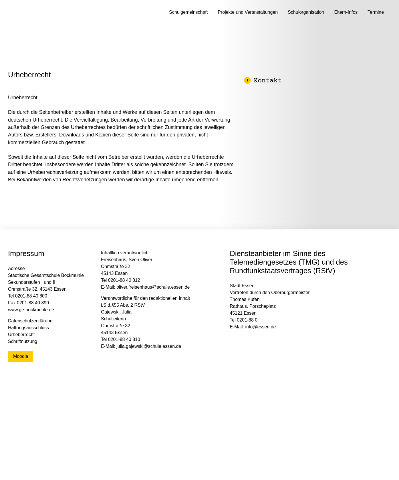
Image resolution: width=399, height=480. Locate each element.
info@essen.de (260, 326)
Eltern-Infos (346, 12)
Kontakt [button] (263, 81)
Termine (376, 12)
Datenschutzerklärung (30, 320)
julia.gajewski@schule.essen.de (148, 346)
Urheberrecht (21, 334)
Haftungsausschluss (28, 327)
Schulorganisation (306, 12)
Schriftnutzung (22, 341)
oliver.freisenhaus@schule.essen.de (153, 287)
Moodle (20, 356)
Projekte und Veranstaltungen (248, 12)
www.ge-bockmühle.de (31, 309)
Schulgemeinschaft (188, 12)
